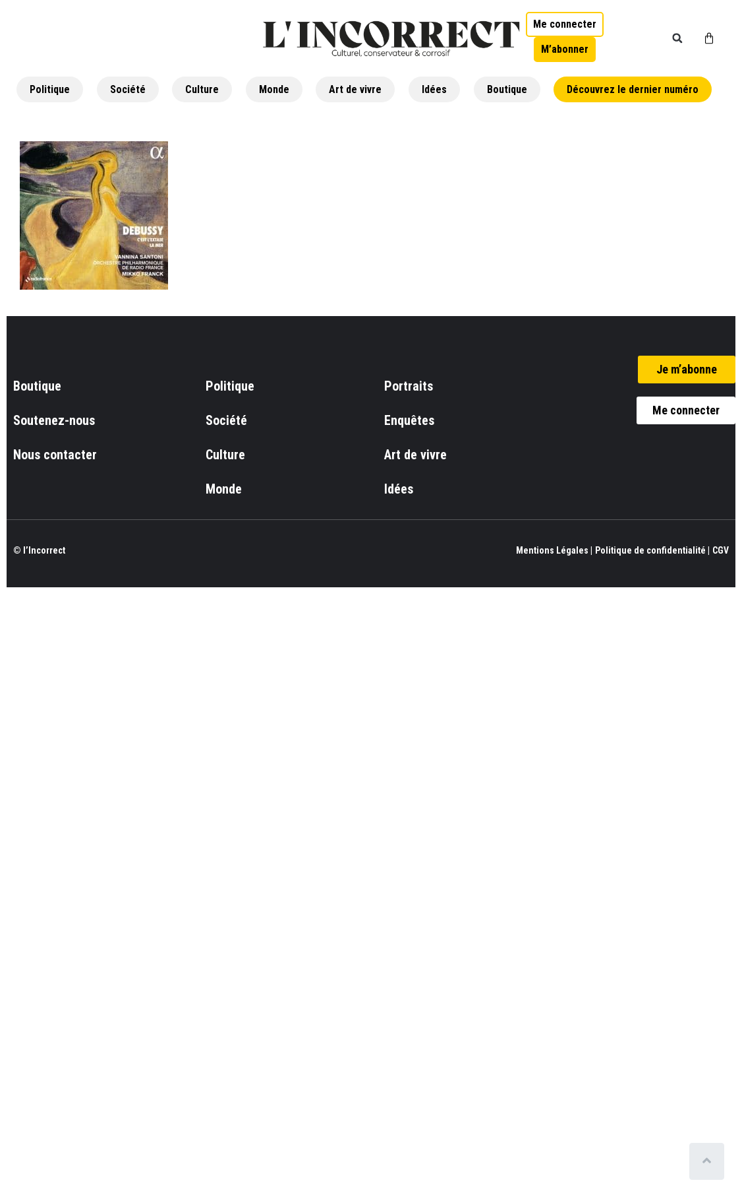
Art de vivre (355, 89)
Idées (434, 89)
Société (128, 89)
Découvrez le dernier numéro (633, 89)
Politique (50, 89)
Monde (274, 89)
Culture (202, 89)
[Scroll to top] (707, 1161)
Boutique (507, 89)
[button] (677, 38)
